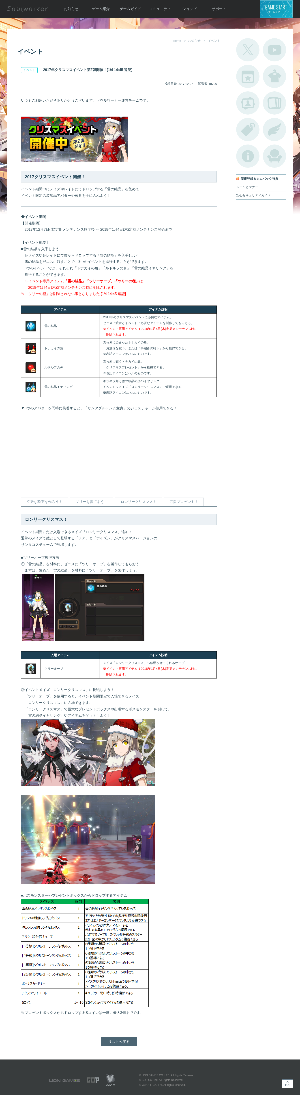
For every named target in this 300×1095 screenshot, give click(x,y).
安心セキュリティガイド (253, 195)
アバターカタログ (274, 76)
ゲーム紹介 (101, 9)
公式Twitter (247, 49)
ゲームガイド (130, 9)
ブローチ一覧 (274, 129)
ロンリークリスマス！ (138, 502)
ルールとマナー (247, 187)
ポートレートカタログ (247, 103)
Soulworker (27, 9)
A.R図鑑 (274, 103)
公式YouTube (274, 49)
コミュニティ (160, 9)
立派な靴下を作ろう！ (44, 502)
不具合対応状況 (247, 156)
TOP (287, 1083)
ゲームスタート (276, 9)
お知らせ (71, 9)
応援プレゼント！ (183, 502)
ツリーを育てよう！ (91, 502)
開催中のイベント (247, 76)
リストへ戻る (119, 1042)
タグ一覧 (247, 129)
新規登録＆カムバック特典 (259, 178)
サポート (219, 9)
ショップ (189, 9)
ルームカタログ (274, 156)
